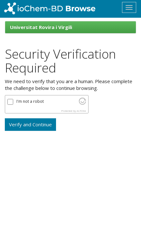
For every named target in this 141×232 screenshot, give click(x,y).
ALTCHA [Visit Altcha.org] (81, 110)
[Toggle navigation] (129, 7)
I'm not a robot (30, 101)
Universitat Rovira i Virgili (41, 27)
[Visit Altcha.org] (82, 103)
